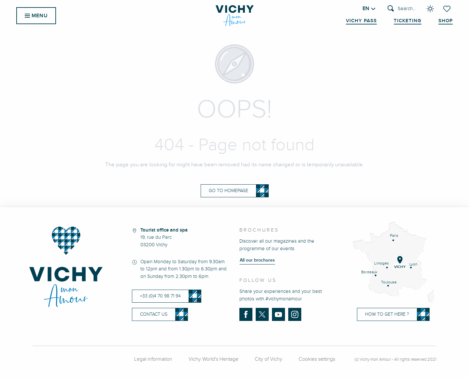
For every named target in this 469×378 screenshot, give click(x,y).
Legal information (153, 359)
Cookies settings (317, 359)
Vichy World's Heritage (213, 359)
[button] (401, 9)
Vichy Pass (361, 21)
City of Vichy (268, 359)
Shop (445, 21)
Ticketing (407, 21)
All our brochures (257, 260)
